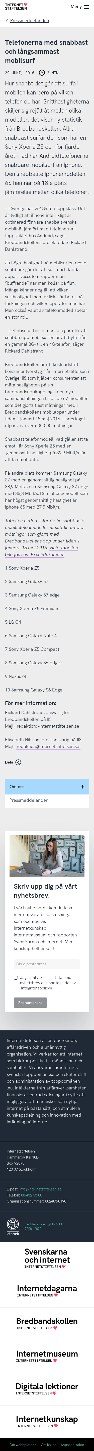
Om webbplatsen (23, 1444)
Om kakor (48, 1444)
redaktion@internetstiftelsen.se (48, 726)
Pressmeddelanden (29, 20)
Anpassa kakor (72, 1444)
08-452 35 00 (31, 1195)
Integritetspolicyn (36, 988)
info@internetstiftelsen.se (40, 1189)
